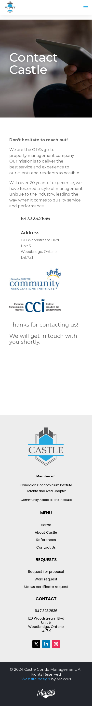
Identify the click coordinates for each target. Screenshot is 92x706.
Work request (46, 579)
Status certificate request (46, 586)
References (46, 539)
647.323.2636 (46, 610)
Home (46, 524)
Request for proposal (46, 571)
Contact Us (46, 547)
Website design (35, 679)
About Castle (46, 532)
